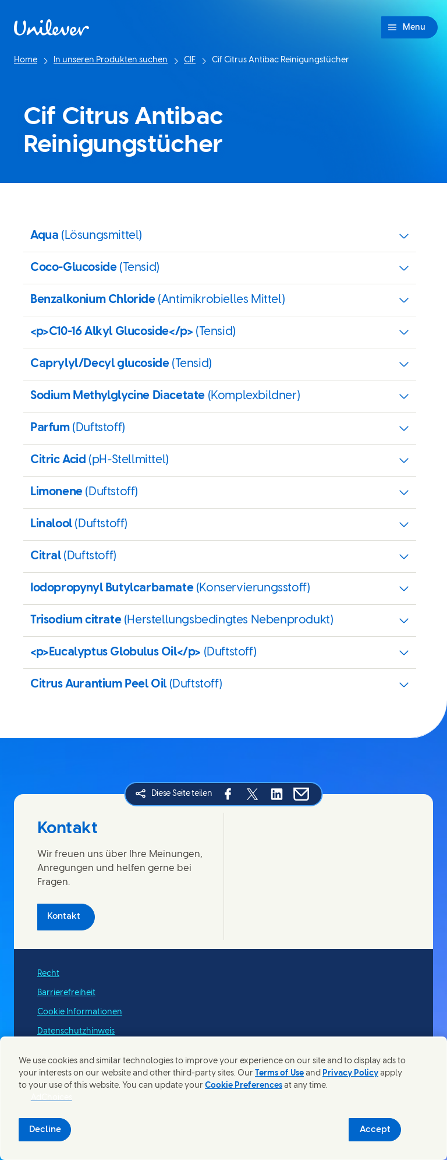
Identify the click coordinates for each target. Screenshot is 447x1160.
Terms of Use (279, 1073)
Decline (45, 1129)
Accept (375, 1129)
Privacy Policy (350, 1073)
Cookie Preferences (243, 1085)
